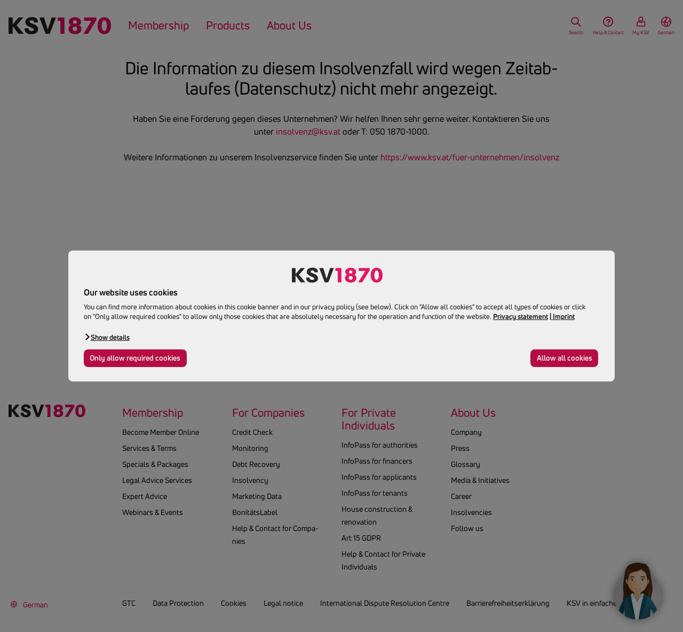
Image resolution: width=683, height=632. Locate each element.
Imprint (564, 316)
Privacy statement (520, 316)
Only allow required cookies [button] (135, 358)
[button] (107, 336)
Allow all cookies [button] (564, 358)
